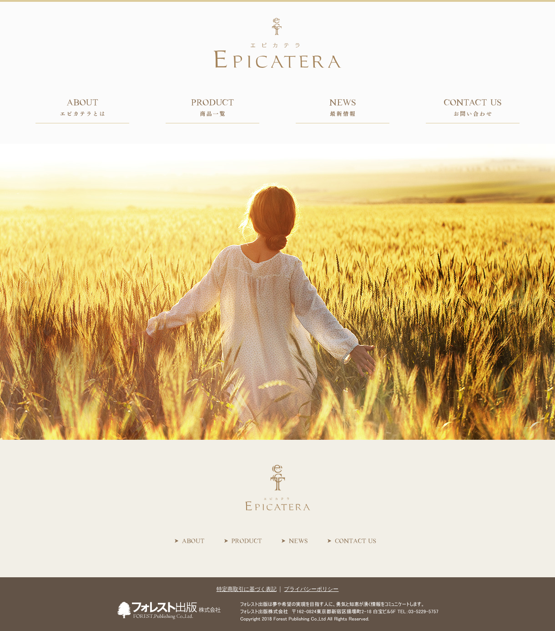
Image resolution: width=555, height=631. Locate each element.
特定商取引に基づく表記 (247, 589)
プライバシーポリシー (311, 589)
